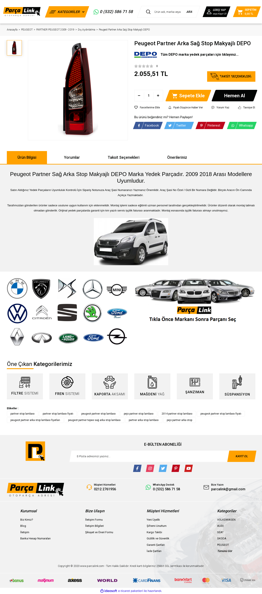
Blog (23, 525)
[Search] (168, 11)
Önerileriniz (177, 157)
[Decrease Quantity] (139, 95)
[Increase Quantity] (158, 95)
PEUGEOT (223, 544)
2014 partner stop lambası (177, 413)
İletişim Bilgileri (94, 525)
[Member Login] (216, 11)
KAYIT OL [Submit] (241, 456)
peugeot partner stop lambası (98, 413)
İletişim (24, 532)
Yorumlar (72, 157)
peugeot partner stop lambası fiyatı (221, 413)
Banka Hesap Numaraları (35, 538)
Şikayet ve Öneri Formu (99, 532)
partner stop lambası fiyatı (58, 413)
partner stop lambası (22, 413)
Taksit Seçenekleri (123, 157)
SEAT (220, 532)
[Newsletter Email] (162, 456)
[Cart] (247, 11)
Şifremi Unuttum (157, 525)
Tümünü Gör (224, 551)
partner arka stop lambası (144, 420)
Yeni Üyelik (153, 519)
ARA (189, 11)
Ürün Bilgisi (27, 157)
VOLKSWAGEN (226, 519)
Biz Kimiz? (26, 519)
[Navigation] (67, 11)
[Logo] (22, 11)
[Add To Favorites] (147, 107)
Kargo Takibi (154, 532)
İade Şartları (154, 551)
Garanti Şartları (156, 544)
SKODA (221, 538)
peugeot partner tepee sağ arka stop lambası (94, 420)
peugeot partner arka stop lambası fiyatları (35, 420)
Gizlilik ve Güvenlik (158, 538)
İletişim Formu (94, 519)
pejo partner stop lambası (139, 413)
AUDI (220, 525)
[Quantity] (148, 95)
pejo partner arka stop (179, 420)
